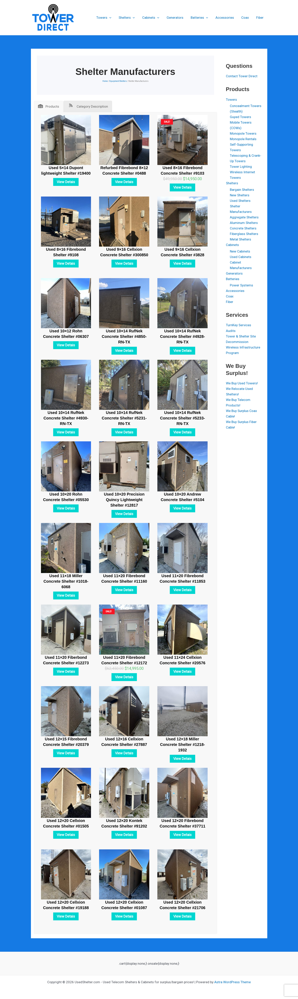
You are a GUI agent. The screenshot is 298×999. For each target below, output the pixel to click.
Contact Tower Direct (241, 76)
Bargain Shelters (242, 190)
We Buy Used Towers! (242, 383)
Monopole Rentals (243, 139)
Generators (178, 18)
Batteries (201, 17)
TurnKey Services (238, 325)
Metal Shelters (240, 239)
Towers (108, 17)
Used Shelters (240, 201)
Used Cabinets (240, 257)
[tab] (48, 106)
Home (105, 81)
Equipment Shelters (118, 81)
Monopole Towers (243, 133)
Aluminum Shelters (244, 223)
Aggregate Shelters (244, 217)
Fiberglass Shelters (244, 234)
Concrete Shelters (243, 228)
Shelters (131, 17)
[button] (114, 17)
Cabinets (154, 17)
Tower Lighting (241, 167)
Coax (246, 18)
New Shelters (239, 195)
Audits (231, 331)
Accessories (226, 18)
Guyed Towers (240, 117)
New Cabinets (240, 251)
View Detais (66, 182)
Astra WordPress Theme (232, 982)
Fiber (260, 18)
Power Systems (241, 285)
